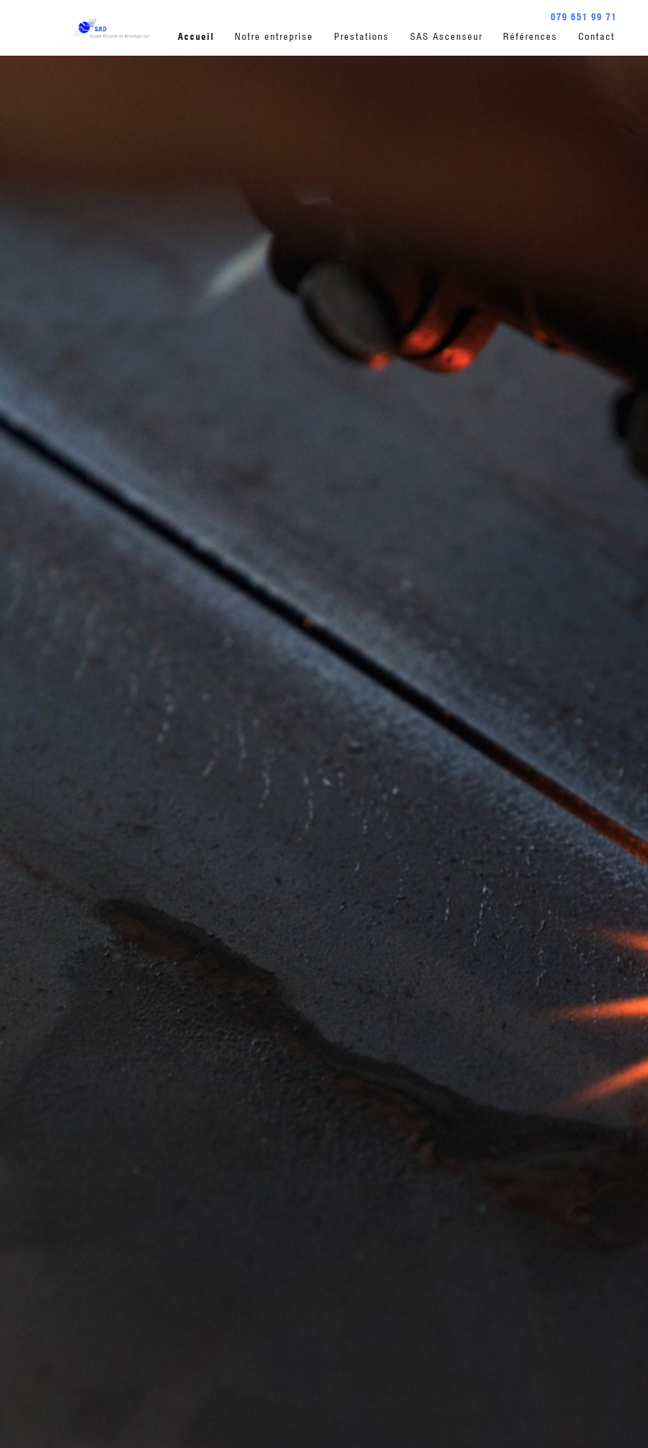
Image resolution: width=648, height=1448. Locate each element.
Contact (596, 36)
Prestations (361, 36)
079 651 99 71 (584, 17)
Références (530, 36)
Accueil (196, 36)
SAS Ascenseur (446, 36)
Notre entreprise (274, 36)
